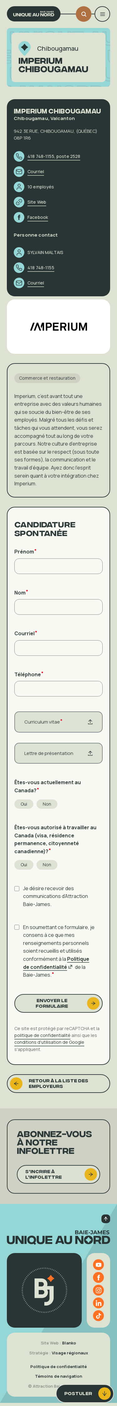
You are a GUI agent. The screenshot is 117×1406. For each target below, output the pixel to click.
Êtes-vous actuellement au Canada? (47, 790)
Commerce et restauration (47, 382)
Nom (21, 596)
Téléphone (28, 678)
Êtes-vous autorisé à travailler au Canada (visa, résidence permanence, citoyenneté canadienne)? (55, 843)
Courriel (25, 637)
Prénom (25, 555)
